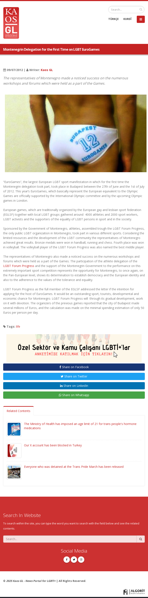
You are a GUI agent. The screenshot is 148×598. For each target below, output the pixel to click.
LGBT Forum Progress (18, 266)
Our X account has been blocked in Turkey (53, 445)
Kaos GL (47, 70)
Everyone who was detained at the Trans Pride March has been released (74, 467)
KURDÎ (127, 19)
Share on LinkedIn (74, 386)
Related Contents (18, 411)
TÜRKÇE (113, 19)
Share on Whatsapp (74, 395)
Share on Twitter (74, 376)
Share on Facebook (74, 367)
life (18, 326)
